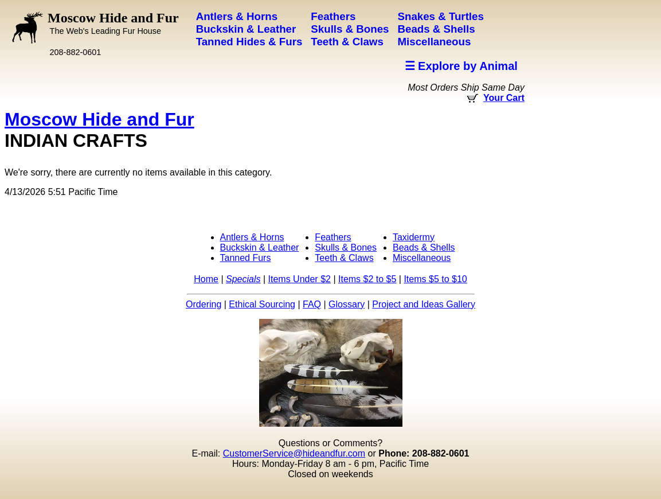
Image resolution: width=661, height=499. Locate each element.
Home (206, 279)
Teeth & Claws (344, 258)
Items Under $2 (299, 279)
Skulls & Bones (346, 247)
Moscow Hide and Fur (113, 23)
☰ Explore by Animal (461, 66)
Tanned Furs (245, 258)
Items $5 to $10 (435, 279)
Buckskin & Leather (259, 247)
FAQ (312, 304)
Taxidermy (414, 237)
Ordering (203, 304)
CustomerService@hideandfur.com (294, 453)
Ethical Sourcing (262, 304)
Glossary (346, 304)
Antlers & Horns (252, 237)
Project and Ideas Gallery (423, 304)
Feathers (333, 237)
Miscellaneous (422, 258)
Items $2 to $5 (367, 279)
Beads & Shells (424, 247)
